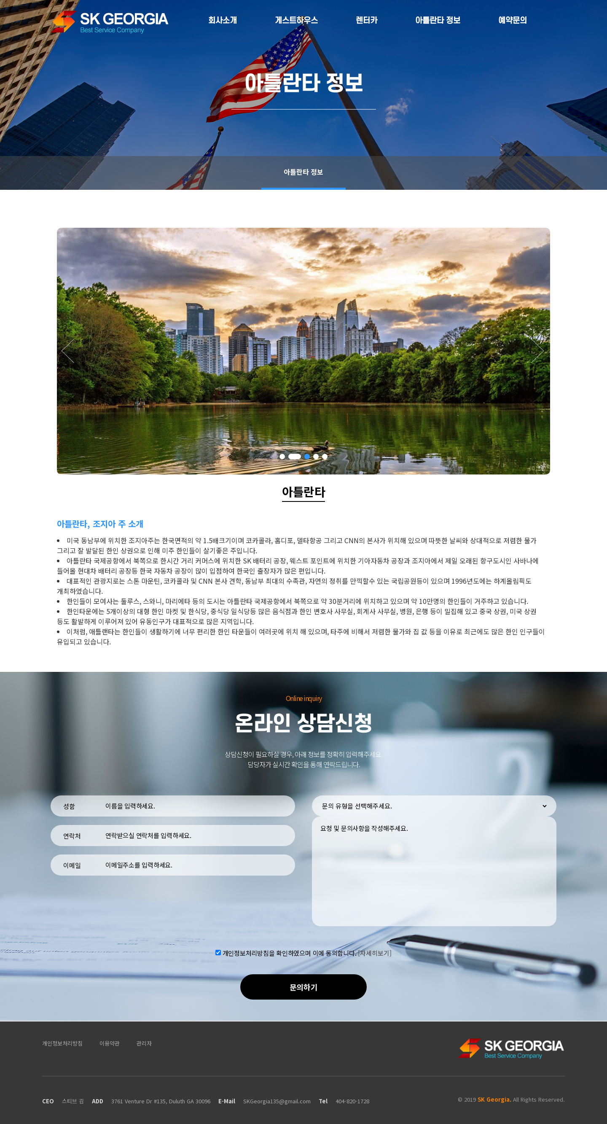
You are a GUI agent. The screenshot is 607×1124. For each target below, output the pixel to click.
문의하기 (304, 986)
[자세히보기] (375, 952)
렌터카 (366, 20)
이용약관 (109, 1043)
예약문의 (512, 20)
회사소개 (222, 20)
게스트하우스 (296, 20)
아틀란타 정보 (437, 20)
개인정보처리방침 (62, 1043)
